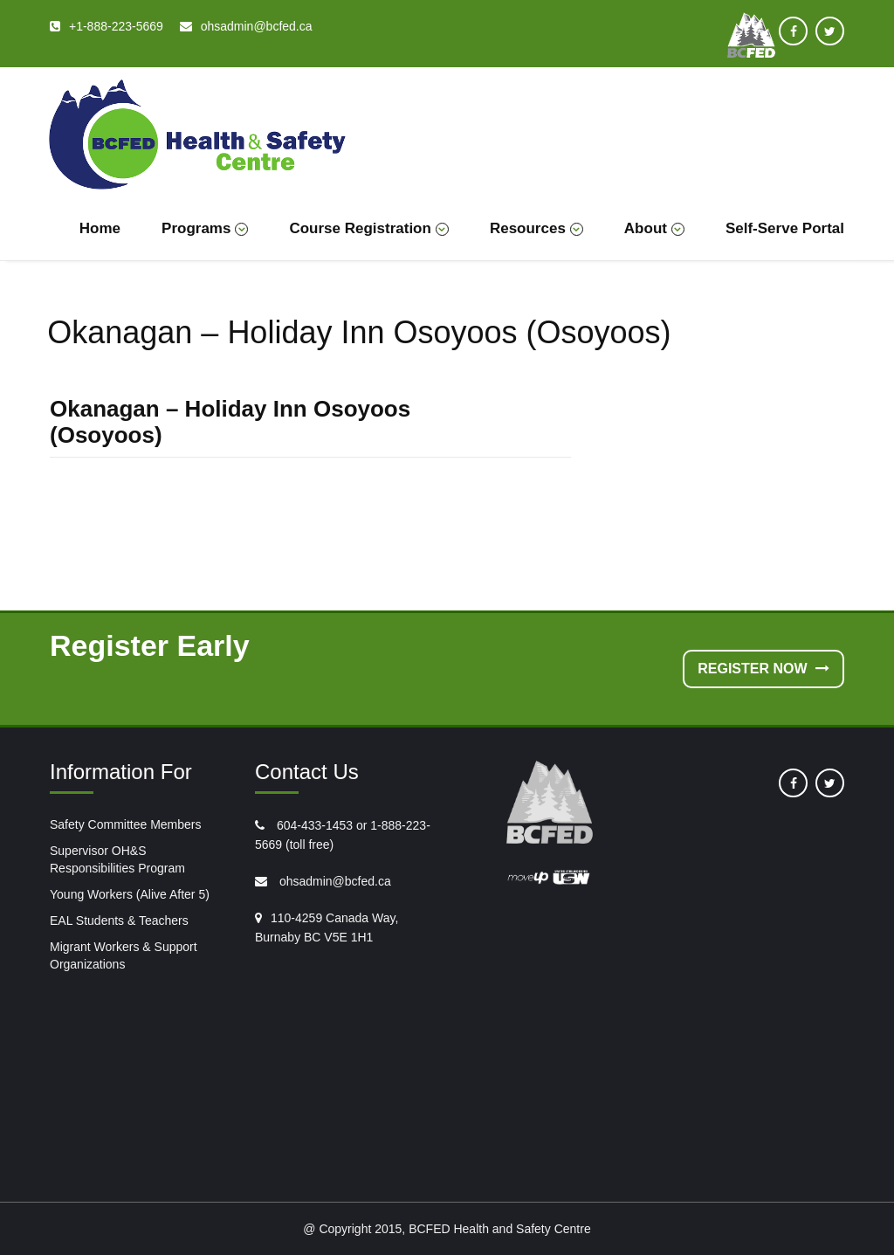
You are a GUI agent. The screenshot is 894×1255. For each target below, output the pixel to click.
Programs (205, 228)
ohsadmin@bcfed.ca (333, 881)
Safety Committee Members (126, 824)
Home (99, 228)
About (654, 228)
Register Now (763, 668)
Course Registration (368, 228)
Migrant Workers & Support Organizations (123, 955)
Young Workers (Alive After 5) (130, 894)
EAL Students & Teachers (119, 920)
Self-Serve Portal (785, 228)
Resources (536, 228)
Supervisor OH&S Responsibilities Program (117, 859)
